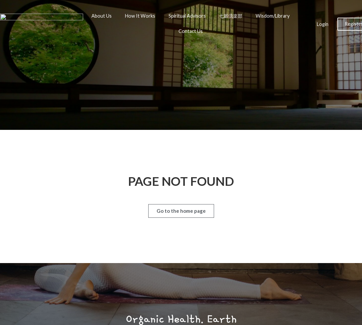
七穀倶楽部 (230, 16)
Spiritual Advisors (187, 16)
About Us (101, 16)
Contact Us (191, 31)
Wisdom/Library (273, 16)
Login (322, 24)
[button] (181, 211)
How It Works (140, 16)
